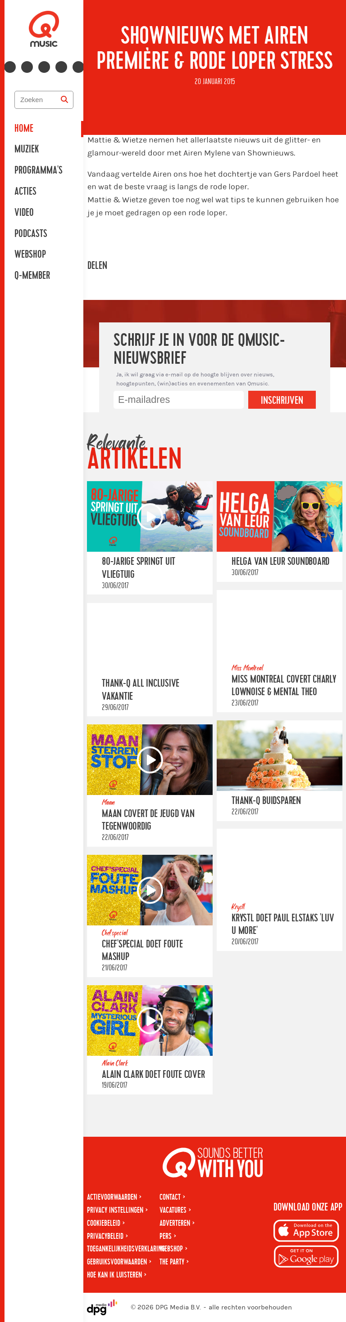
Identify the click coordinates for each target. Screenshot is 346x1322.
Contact (170, 1197)
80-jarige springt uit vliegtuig (138, 568)
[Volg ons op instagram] (27, 67)
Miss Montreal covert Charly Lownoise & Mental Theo (284, 685)
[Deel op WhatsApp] (150, 266)
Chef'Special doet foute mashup (142, 950)
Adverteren (174, 1223)
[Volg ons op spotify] (61, 67)
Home (23, 128)
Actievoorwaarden (112, 1197)
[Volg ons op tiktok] (78, 67)
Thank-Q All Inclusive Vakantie (140, 690)
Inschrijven (282, 400)
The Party (171, 1262)
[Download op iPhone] (306, 1232)
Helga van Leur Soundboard (280, 561)
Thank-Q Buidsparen (266, 801)
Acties (25, 191)
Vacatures (173, 1210)
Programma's (38, 170)
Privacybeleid (105, 1236)
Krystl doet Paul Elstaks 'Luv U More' (283, 924)
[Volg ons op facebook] (10, 67)
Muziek (26, 149)
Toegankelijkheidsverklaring (126, 1249)
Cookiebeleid (103, 1223)
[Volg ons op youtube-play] (44, 67)
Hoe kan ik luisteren (114, 1275)
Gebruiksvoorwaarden (117, 1262)
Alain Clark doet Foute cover (153, 1074)
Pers (165, 1236)
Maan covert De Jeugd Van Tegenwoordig (148, 820)
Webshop (30, 254)
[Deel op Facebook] (125, 266)
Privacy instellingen (115, 1210)
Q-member (32, 275)
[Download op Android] (306, 1258)
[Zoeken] (64, 100)
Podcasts (30, 234)
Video (24, 212)
